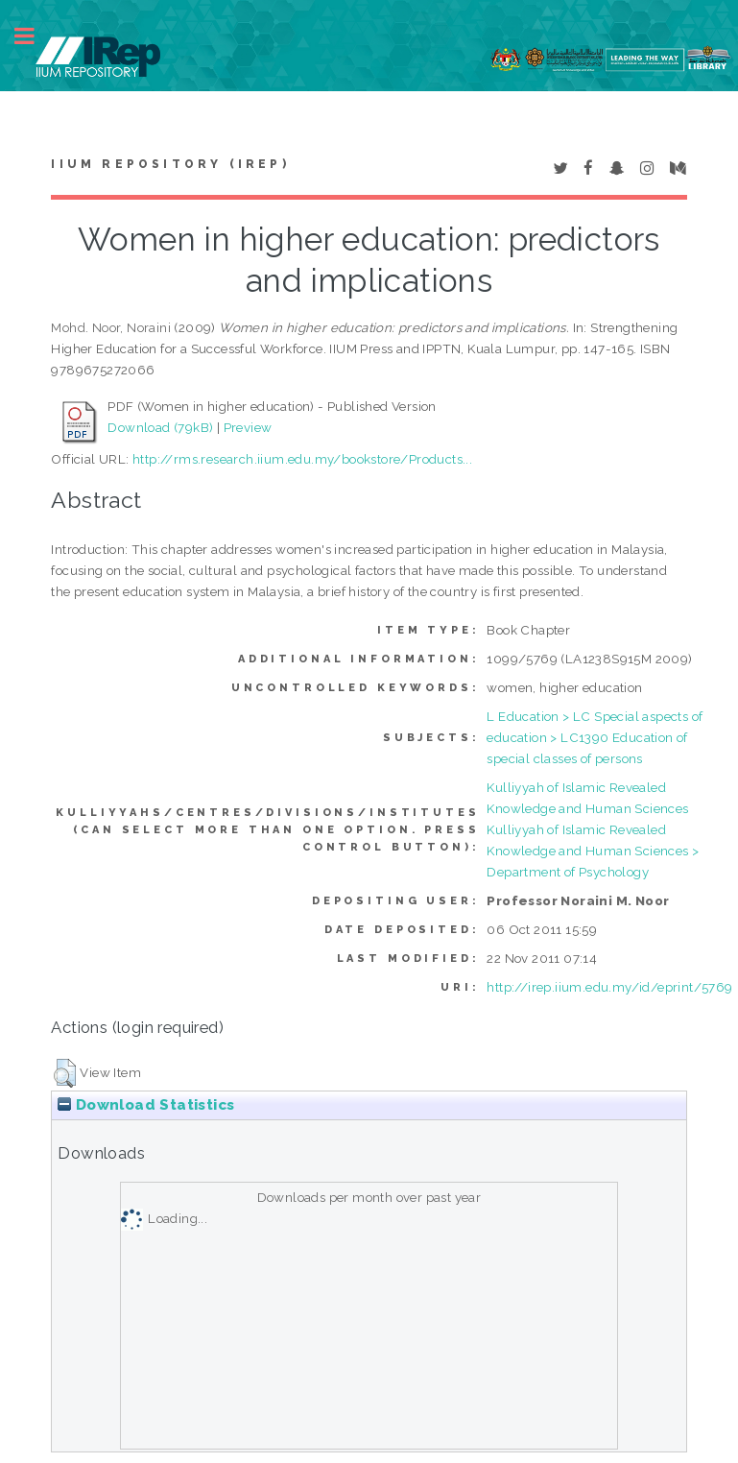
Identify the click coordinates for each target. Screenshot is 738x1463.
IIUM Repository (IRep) (170, 164)
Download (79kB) (160, 427)
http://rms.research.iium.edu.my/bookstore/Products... (302, 459)
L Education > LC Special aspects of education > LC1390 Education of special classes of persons (594, 737)
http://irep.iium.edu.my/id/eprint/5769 (609, 987)
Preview (248, 427)
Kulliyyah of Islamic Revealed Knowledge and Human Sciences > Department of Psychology (593, 850)
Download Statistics (146, 1105)
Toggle (34, 36)
